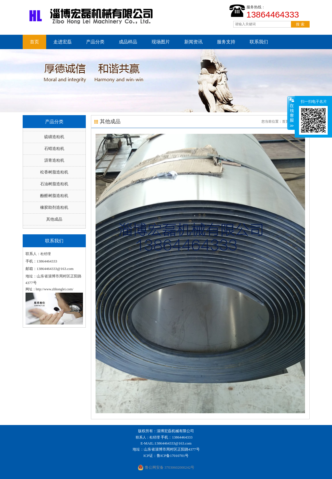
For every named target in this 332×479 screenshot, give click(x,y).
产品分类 (95, 41)
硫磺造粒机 (54, 137)
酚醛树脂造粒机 (54, 196)
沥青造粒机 (54, 160)
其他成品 (54, 219)
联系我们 (259, 41)
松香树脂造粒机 (54, 172)
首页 (34, 41)
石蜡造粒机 (54, 148)
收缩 (291, 113)
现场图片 (161, 41)
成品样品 (128, 41)
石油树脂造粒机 (54, 184)
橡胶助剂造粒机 (54, 207)
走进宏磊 (62, 41)
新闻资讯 (193, 41)
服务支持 (226, 41)
